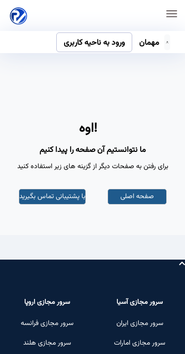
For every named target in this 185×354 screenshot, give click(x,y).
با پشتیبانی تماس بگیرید (52, 196)
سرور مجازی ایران (139, 323)
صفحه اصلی (137, 196)
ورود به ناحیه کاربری (94, 43)
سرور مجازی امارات (139, 343)
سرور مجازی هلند (47, 343)
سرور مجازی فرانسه (47, 323)
